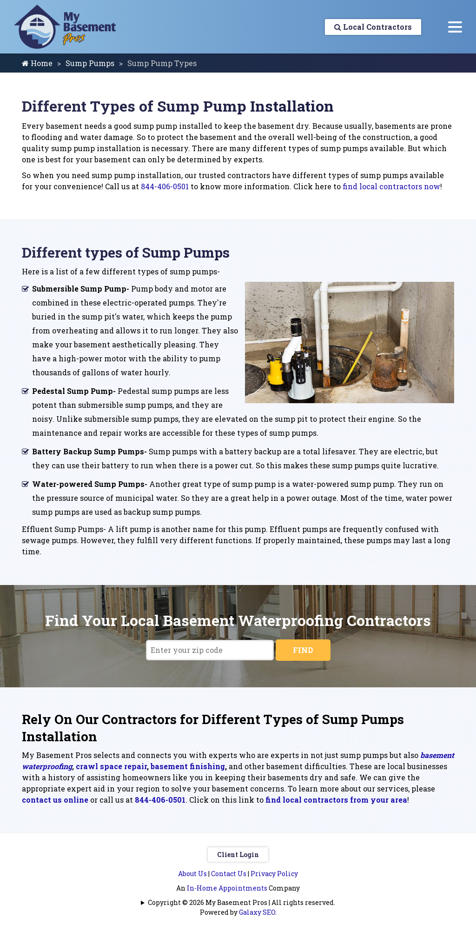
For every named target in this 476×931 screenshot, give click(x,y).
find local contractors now (391, 186)
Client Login (238, 854)
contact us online (55, 800)
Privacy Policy (274, 873)
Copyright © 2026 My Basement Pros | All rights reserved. (241, 902)
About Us (192, 873)
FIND (303, 650)
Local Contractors (373, 27)
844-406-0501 (165, 186)
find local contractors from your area (336, 800)
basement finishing (188, 766)
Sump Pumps (90, 63)
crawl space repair (111, 766)
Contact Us (228, 873)
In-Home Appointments (227, 888)
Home (37, 63)
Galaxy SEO (257, 912)
